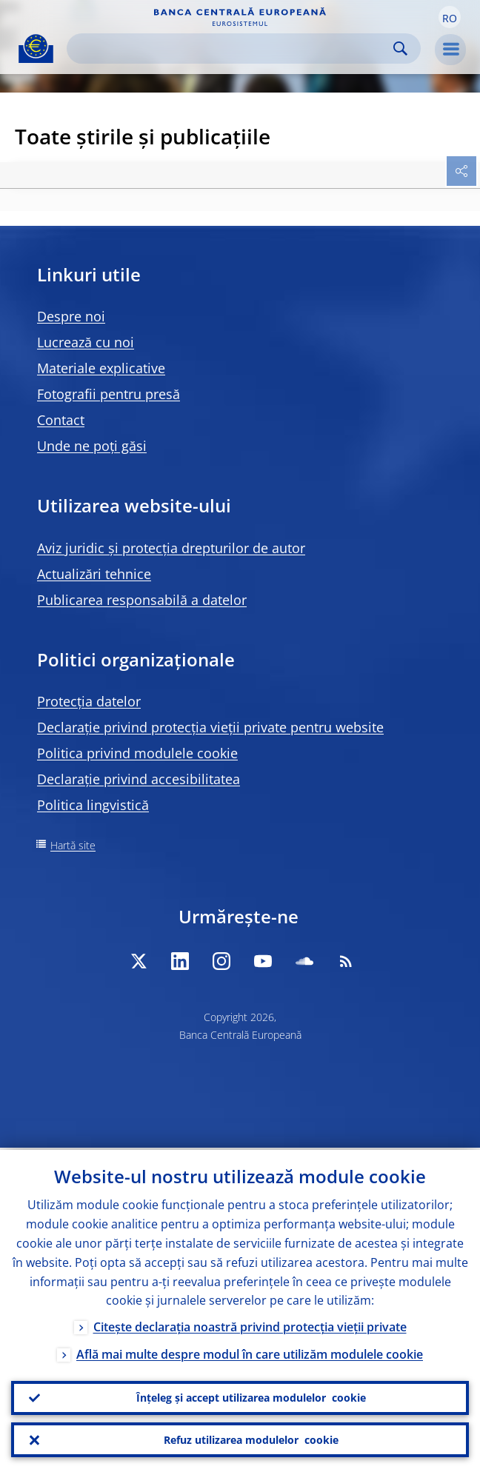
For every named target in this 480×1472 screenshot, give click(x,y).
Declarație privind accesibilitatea (138, 779)
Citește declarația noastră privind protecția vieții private (250, 1325)
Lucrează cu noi (85, 342)
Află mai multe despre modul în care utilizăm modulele (249, 1353)
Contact (60, 420)
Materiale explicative (101, 368)
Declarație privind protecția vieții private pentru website (210, 727)
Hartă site (73, 845)
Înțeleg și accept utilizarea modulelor (251, 1396)
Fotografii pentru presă (108, 394)
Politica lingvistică (93, 805)
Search (400, 48)
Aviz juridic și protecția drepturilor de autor (171, 548)
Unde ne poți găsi (92, 446)
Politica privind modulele (137, 753)
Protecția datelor (89, 701)
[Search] (232, 48)
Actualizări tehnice (94, 574)
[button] (450, 17)
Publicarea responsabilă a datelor (142, 600)
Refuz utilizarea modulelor (251, 1439)
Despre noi (71, 316)
